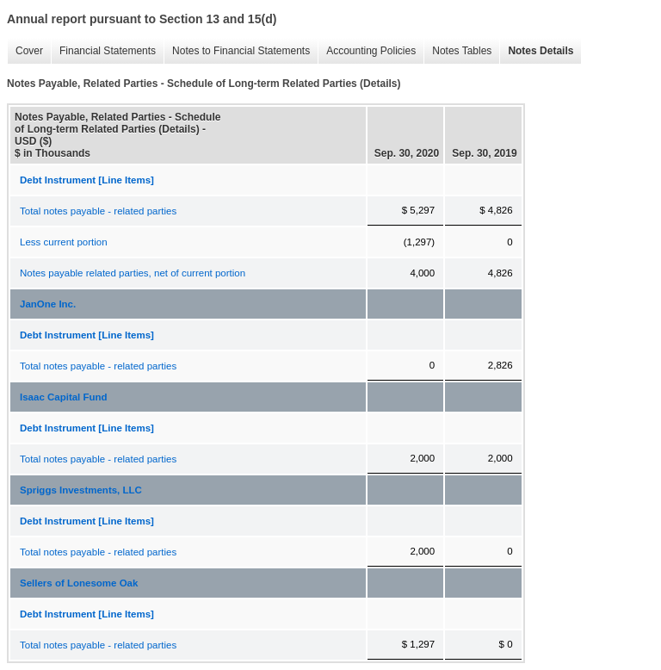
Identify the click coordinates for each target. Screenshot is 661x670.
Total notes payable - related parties (98, 211)
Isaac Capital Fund (64, 397)
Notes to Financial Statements (237, 51)
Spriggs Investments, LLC (81, 490)
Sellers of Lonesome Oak (79, 583)
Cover (25, 51)
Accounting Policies (367, 51)
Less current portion (64, 242)
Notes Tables (457, 51)
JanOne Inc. (48, 304)
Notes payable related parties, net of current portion (132, 273)
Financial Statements (103, 51)
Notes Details (536, 51)
